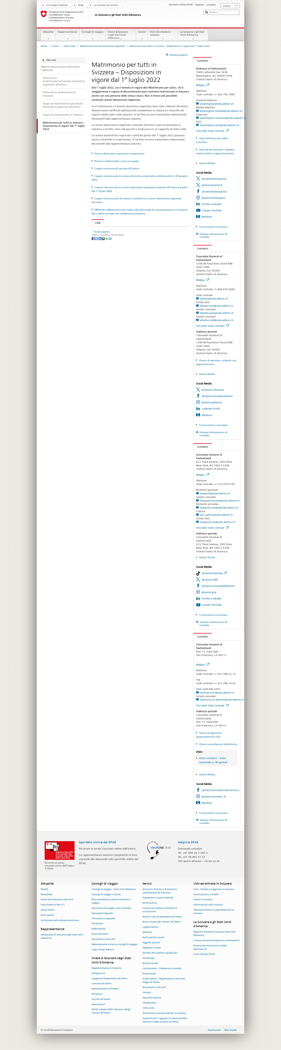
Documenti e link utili (103, 939)
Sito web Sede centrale (212, 131)
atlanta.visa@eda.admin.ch (216, 305)
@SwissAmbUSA (212, 185)
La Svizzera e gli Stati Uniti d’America (193, 35)
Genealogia (148, 958)
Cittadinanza (149, 1003)
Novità (44, 889)
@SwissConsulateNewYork (218, 586)
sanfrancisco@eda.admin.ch (217, 692)
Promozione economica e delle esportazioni (210, 947)
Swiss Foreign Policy (204, 954)
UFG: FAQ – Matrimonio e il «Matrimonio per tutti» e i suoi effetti (136, 230)
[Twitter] (96, 262)
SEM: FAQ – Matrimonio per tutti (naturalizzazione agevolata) (134, 237)
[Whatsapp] (107, 262)
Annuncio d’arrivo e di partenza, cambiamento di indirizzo (159, 891)
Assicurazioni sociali (153, 937)
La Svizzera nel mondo (106, 5)
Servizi (142, 35)
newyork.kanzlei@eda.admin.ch (219, 500)
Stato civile (69, 46)
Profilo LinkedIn (212, 204)
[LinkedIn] (100, 262)
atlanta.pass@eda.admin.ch (217, 313)
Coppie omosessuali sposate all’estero (116, 168)
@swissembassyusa (213, 198)
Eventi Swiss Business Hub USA (57, 899)
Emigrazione (98, 973)
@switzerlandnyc (214, 573)
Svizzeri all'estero (101, 999)
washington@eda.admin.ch (217, 103)
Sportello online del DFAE (97, 842)
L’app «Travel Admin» (103, 949)
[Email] (110, 262)
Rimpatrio (97, 994)
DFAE (81, 5)
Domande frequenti (102, 913)
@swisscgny (208, 592)
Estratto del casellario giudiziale (159, 953)
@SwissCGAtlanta (213, 389)
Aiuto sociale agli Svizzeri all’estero (161, 922)
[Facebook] (93, 262)
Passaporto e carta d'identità (157, 897)
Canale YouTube (212, 210)
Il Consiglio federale (57, 5)
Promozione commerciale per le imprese (164, 1013)
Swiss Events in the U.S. (53, 904)
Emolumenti (149, 973)
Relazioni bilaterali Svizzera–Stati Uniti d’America (214, 934)
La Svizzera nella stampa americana (60, 920)
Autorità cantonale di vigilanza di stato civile (123, 243)
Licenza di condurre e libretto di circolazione (159, 910)
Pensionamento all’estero (105, 988)
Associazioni (98, 1004)
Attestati (147, 932)
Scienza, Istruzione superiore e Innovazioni (216, 940)
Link (96, 222)
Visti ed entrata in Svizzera (163, 35)
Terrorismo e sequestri (103, 918)
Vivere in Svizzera (202, 899)
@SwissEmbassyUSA (214, 178)
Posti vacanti (47, 915)
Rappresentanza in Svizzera (106, 968)
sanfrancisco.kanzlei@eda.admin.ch (222, 699)
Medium (207, 216)
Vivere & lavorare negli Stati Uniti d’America (121, 35)
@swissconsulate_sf (213, 796)
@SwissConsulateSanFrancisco (220, 790)
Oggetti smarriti (151, 942)
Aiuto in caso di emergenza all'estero (162, 916)
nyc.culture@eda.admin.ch (216, 514)
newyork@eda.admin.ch (215, 493)
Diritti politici (149, 902)
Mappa (202, 85)
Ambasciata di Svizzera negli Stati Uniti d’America (62, 936)
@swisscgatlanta (211, 402)
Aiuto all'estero (100, 934)
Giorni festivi (207, 163)
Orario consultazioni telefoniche (218, 744)
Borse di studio (150, 963)
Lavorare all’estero (101, 983)
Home (44, 46)
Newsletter (47, 894)
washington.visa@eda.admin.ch (219, 125)
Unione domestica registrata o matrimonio (119, 153)
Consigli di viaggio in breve (106, 894)
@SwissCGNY (210, 579)
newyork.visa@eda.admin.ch (217, 522)
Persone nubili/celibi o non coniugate (116, 161)
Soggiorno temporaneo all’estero (110, 978)
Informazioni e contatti (206, 894)
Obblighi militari (151, 947)
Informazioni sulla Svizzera (208, 904)
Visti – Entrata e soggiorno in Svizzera (213, 889)
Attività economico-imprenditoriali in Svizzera (213, 911)
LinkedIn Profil (211, 408)
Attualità (48, 35)
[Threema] (103, 262)
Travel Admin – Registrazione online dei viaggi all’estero (163, 980)
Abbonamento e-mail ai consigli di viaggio (114, 944)
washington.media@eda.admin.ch (221, 111)
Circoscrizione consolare (213, 226)
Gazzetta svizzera (151, 997)
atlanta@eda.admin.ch (214, 298)
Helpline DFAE (188, 842)
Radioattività (99, 929)
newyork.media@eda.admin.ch (219, 507)
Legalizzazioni (150, 927)
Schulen (146, 992)
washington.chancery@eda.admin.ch (223, 118)
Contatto (201, 60)
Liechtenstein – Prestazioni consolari (162, 968)
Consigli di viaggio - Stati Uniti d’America (114, 889)
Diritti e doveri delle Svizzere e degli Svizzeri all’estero (111, 1011)
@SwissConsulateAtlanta (217, 396)
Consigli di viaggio (93, 35)
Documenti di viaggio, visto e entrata (111, 908)
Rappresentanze (67, 35)
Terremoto (97, 923)
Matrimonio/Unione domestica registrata (102, 46)
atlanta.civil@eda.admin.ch (216, 320)
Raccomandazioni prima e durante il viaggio (111, 901)
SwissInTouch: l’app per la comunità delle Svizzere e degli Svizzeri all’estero (164, 1020)
